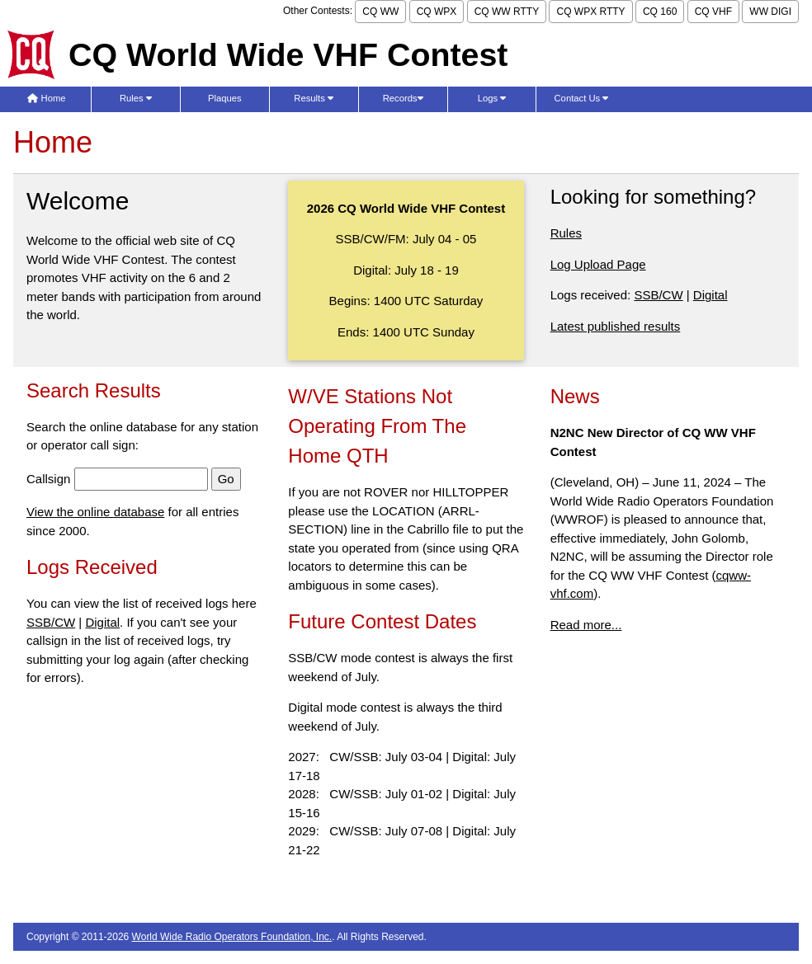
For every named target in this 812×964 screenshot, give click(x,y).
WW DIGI (770, 11)
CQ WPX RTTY (590, 11)
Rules (136, 98)
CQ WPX (437, 11)
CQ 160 (660, 11)
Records (403, 98)
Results (313, 98)
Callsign (48, 479)
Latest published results (615, 326)
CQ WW (380, 11)
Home (46, 98)
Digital (710, 295)
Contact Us (582, 98)
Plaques (225, 98)
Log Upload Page (598, 264)
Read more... (586, 625)
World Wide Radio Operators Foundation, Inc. (232, 937)
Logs (492, 98)
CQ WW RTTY (506, 11)
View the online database (95, 512)
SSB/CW (658, 295)
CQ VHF (713, 11)
